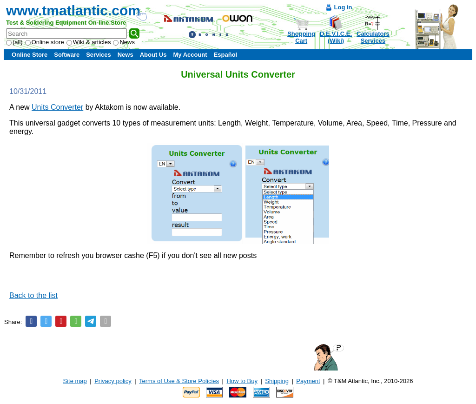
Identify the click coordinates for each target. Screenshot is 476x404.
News (124, 42)
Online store (44, 42)
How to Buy (241, 381)
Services (98, 54)
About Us (153, 54)
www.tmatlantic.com (73, 10)
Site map (75, 381)
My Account (190, 54)
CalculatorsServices (373, 37)
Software (66, 54)
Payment (308, 381)
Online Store (29, 54)
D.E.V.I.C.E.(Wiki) (336, 37)
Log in (343, 7)
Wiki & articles (88, 42)
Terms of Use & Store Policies (179, 381)
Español (226, 54)
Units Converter (57, 107)
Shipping (277, 381)
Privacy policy (112, 381)
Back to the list (33, 295)
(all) (14, 42)
